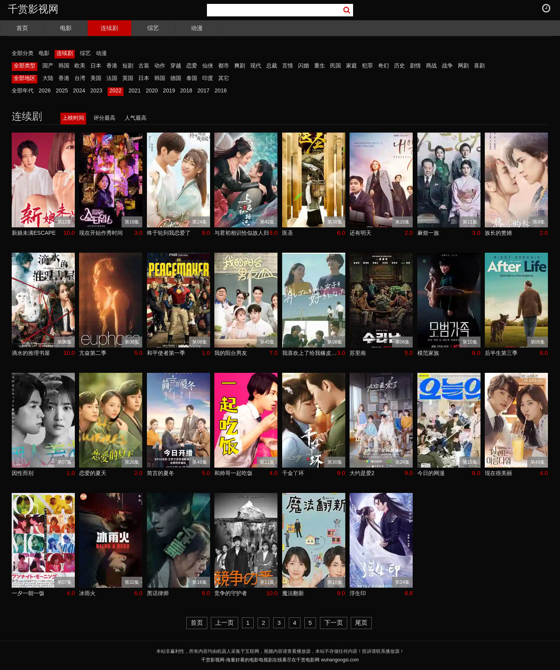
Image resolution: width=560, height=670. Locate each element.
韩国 (63, 65)
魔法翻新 (293, 593)
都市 (223, 65)
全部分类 (23, 53)
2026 (45, 90)
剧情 (415, 65)
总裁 (271, 65)
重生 (319, 65)
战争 (447, 65)
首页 (22, 28)
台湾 (79, 78)
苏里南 (358, 353)
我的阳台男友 (230, 353)
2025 (62, 90)
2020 (152, 90)
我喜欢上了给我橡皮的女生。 (309, 353)
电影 (66, 28)
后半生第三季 (501, 353)
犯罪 (367, 65)
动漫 (197, 28)
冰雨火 (87, 593)
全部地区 (24, 78)
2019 (169, 90)
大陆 (47, 78)
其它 (223, 78)
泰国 (191, 78)
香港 (111, 65)
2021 (135, 90)
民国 (335, 65)
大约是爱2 (362, 473)
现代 (255, 65)
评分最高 (104, 118)
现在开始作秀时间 (101, 233)
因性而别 (23, 473)
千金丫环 (293, 473)
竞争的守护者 (230, 593)
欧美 (79, 65)
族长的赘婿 (498, 233)
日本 (95, 65)
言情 (287, 65)
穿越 (175, 65)
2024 (79, 90)
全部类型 (24, 65)
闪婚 (303, 65)
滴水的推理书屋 (31, 353)
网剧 (463, 65)
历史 (399, 65)
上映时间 (73, 118)
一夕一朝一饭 (28, 593)
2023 (96, 90)
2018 (186, 90)
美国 (95, 78)
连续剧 (109, 28)
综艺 (153, 28)
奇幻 (383, 65)
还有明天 (360, 233)
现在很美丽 (498, 473)
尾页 (361, 622)
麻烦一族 (428, 233)
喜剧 (479, 65)
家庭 (351, 65)
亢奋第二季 (92, 353)
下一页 (333, 622)
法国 (111, 78)
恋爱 (191, 65)
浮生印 (358, 593)
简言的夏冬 (160, 473)
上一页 (224, 622)
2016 (221, 90)
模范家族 (428, 353)
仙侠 (207, 65)
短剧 (127, 65)
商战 (431, 65)
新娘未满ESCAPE (34, 233)
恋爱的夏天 (92, 473)
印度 (207, 78)
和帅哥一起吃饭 (233, 473)
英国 (127, 78)
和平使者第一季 (166, 353)
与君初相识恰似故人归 (241, 233)
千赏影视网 (33, 9)
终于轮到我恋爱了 (169, 233)
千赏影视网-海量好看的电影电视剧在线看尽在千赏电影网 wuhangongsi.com (280, 660)
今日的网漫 (431, 473)
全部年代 (23, 90)
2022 (116, 90)
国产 (47, 65)
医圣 (287, 233)
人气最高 (136, 118)
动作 (159, 65)
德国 (175, 78)
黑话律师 (158, 593)
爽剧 (239, 65)
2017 (203, 90)
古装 (143, 65)
